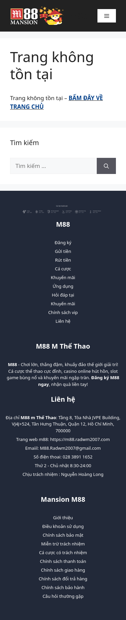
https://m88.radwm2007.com (80, 439)
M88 (78, 15)
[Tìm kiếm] (106, 166)
